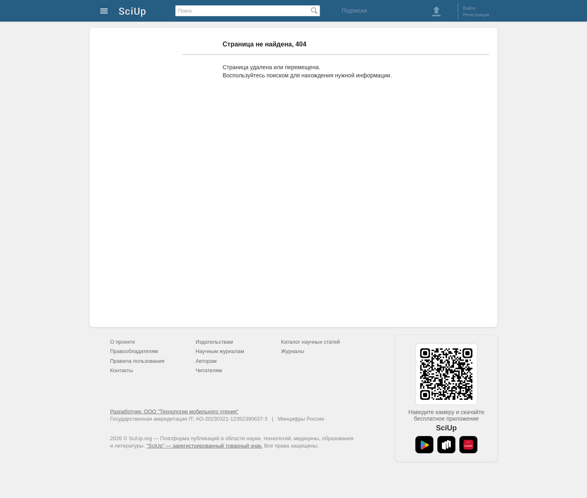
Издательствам (214, 342)
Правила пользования (137, 361)
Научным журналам (220, 351)
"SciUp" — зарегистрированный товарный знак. (204, 446)
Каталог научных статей (310, 342)
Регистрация (476, 14)
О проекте (122, 342)
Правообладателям (134, 351)
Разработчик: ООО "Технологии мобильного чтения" (174, 411)
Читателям (209, 370)
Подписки (354, 10)
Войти (469, 8)
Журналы (292, 351)
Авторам (206, 361)
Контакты (121, 370)
